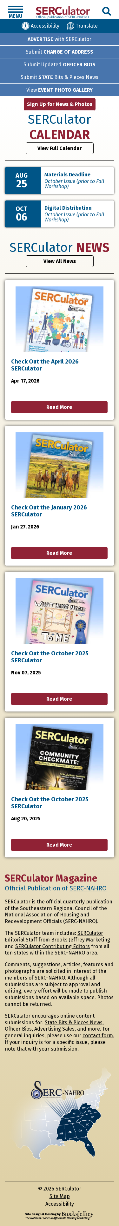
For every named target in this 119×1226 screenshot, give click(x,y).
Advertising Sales (54, 1029)
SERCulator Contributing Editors (52, 946)
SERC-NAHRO (88, 888)
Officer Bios (18, 1029)
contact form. (98, 1036)
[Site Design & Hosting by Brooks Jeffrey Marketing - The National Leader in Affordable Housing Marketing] (59, 1215)
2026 (48, 1189)
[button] (15, 12)
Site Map (60, 1196)
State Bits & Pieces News (73, 1022)
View (59, 90)
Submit (59, 52)
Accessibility (59, 1204)
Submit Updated (59, 65)
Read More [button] (59, 407)
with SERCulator (59, 39)
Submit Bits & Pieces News (59, 77)
